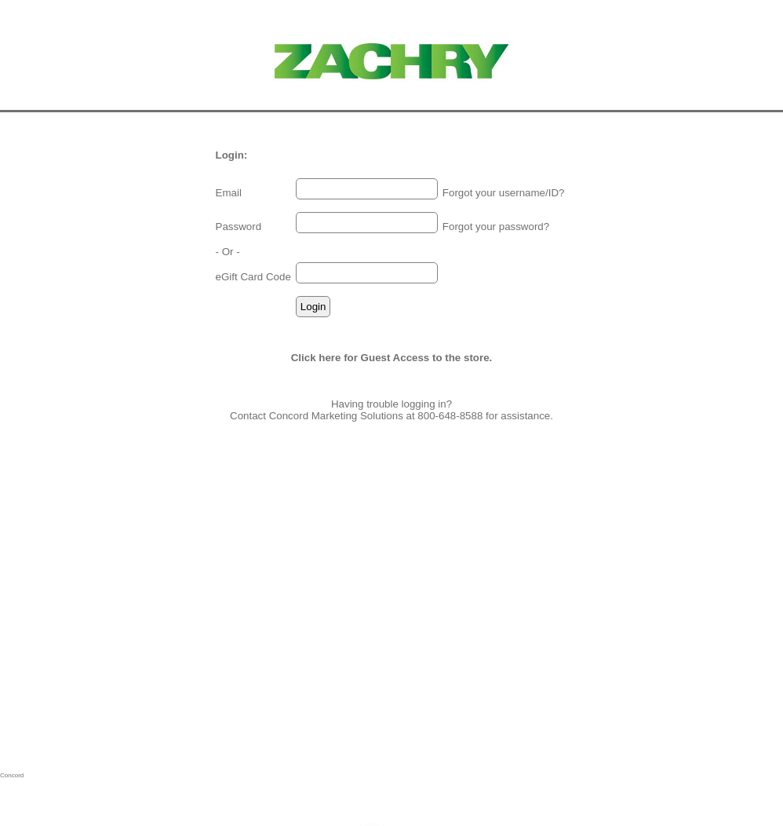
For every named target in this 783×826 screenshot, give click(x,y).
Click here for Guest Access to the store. (392, 358)
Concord (12, 775)
